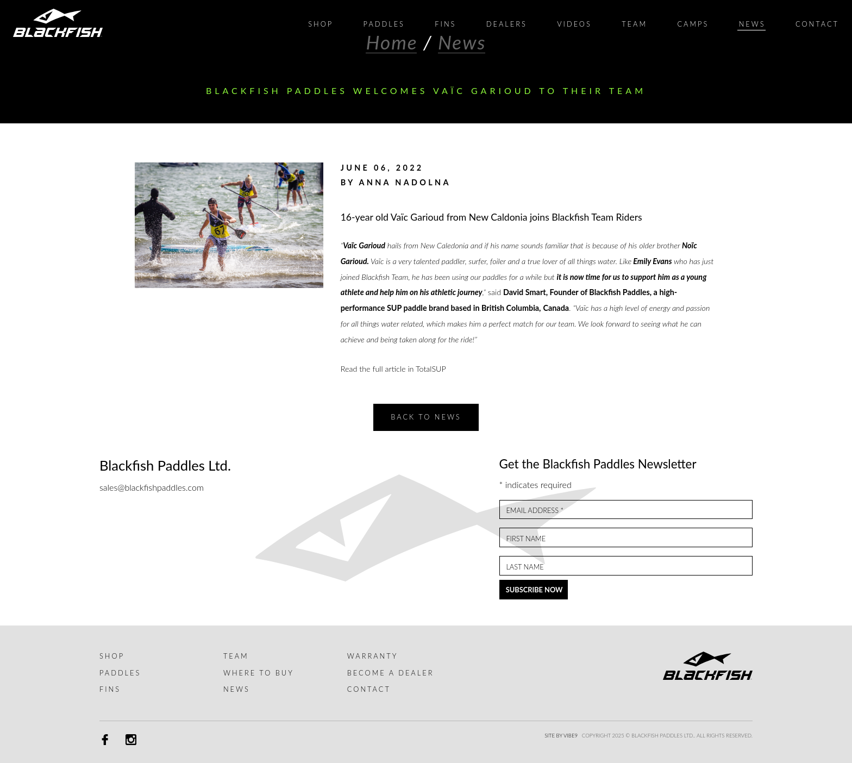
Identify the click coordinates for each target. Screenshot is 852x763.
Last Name (524, 567)
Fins (110, 689)
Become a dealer (390, 672)
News (236, 689)
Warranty (372, 656)
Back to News (426, 416)
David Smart (524, 292)
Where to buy (258, 672)
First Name (526, 539)
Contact (369, 689)
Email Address (534, 510)
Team (236, 656)
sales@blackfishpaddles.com (151, 487)
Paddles (120, 672)
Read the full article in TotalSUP (393, 368)
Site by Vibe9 (561, 736)
